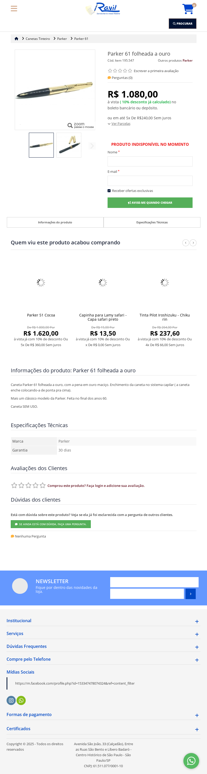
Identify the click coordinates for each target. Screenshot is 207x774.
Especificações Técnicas (152, 222)
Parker (188, 60)
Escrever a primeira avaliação (156, 70)
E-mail (114, 171)
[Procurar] (183, 23)
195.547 (128, 60)
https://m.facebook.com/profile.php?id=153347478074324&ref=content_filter (75, 683)
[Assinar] (190, 594)
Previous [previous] (185, 245)
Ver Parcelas (121, 123)
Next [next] (193, 245)
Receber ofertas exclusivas (130, 190)
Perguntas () (120, 77)
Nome (114, 151)
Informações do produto (55, 222)
